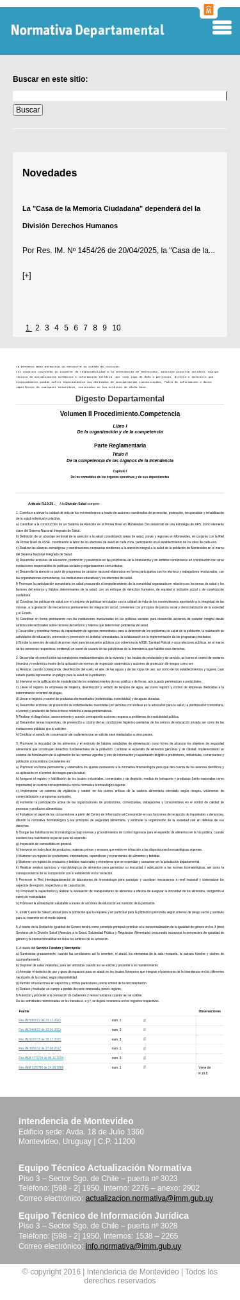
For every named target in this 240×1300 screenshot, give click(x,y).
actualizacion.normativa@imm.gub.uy (150, 1198)
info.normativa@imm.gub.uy (134, 1246)
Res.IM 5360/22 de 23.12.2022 (40, 1020)
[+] (26, 275)
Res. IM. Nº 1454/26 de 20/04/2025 (96, 250)
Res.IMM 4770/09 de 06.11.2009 (41, 1058)
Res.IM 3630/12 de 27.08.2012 (40, 1048)
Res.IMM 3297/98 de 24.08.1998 (41, 1067)
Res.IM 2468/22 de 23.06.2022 (40, 1030)
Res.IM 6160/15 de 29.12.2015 (40, 1039)
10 (116, 327)
